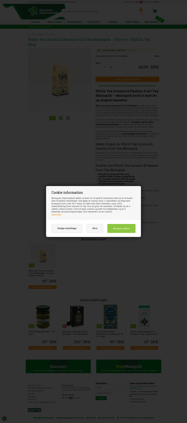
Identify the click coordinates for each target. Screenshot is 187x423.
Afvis (94, 228)
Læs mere (56, 214)
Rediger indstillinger (67, 228)
